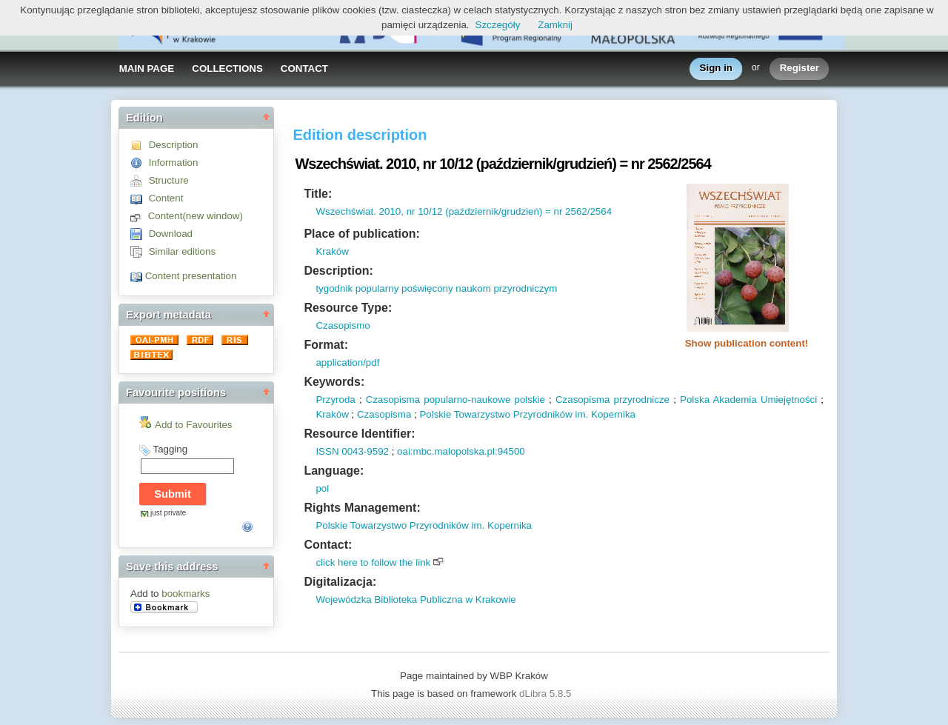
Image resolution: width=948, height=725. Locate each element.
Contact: (328, 544)
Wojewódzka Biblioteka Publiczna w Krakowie (415, 599)
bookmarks (185, 593)
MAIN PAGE (147, 68)
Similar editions (182, 251)
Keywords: (334, 381)
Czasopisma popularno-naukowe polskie (455, 399)
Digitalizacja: (340, 581)
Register (799, 68)
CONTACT (304, 68)
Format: (326, 344)
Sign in (716, 68)
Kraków (332, 251)
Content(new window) (195, 215)
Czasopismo (343, 325)
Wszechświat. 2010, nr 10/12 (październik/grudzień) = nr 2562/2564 (464, 211)
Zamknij (555, 24)
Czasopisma (384, 414)
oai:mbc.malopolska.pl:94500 (461, 451)
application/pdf (347, 362)
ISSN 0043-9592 (352, 451)
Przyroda (335, 399)
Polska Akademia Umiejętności (748, 399)
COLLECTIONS (227, 68)
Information (173, 162)
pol (322, 488)
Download (171, 233)
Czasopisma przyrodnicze (612, 399)
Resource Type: (348, 307)
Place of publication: (361, 233)
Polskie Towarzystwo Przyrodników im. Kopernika (527, 414)
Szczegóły (498, 24)
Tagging (170, 449)
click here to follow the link (373, 562)
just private (168, 513)
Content (166, 198)
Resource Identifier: (359, 433)
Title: (318, 193)
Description (173, 144)
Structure (169, 180)
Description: (338, 270)
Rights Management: (362, 507)
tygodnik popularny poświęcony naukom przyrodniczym (436, 288)
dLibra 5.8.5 (546, 693)
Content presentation (191, 275)
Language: (334, 470)
